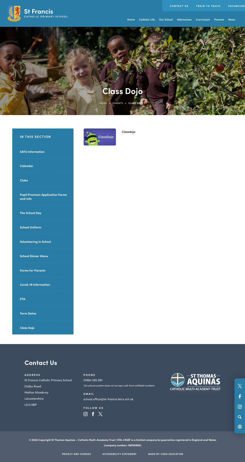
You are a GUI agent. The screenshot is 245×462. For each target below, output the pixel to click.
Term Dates (28, 313)
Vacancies (236, 6)
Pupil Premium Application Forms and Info (43, 196)
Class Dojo (27, 327)
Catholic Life (147, 19)
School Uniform (30, 227)
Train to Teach (208, 6)
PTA (22, 299)
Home (131, 19)
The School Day (30, 213)
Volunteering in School (35, 241)
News (231, 19)
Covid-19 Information (35, 284)
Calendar (26, 166)
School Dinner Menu (34, 256)
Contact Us (179, 6)
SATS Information (32, 151)
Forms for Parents (32, 270)
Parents (219, 19)
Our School (166, 19)
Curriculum (203, 19)
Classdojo (128, 131)
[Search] (239, 417)
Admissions (184, 19)
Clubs (24, 180)
